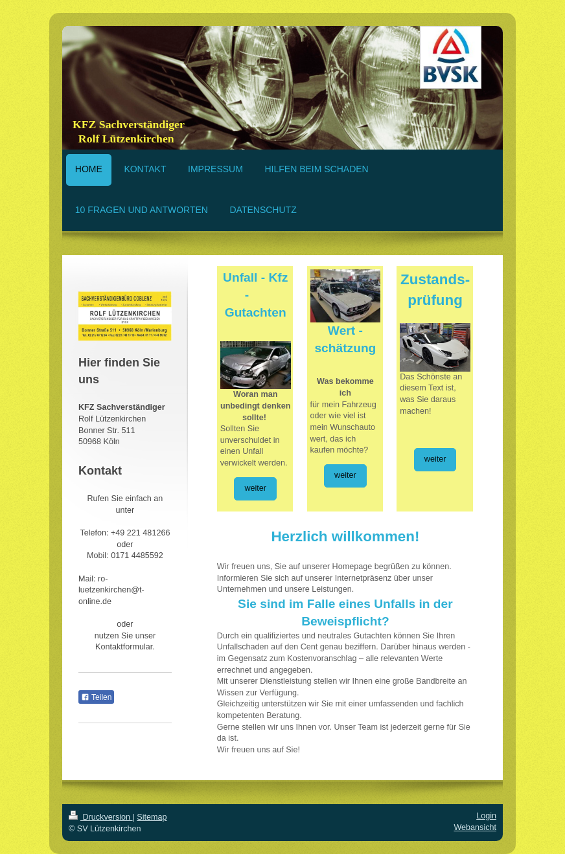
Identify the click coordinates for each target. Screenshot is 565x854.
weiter (255, 488)
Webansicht (475, 827)
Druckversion (100, 817)
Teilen (96, 697)
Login (486, 815)
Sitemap (152, 817)
